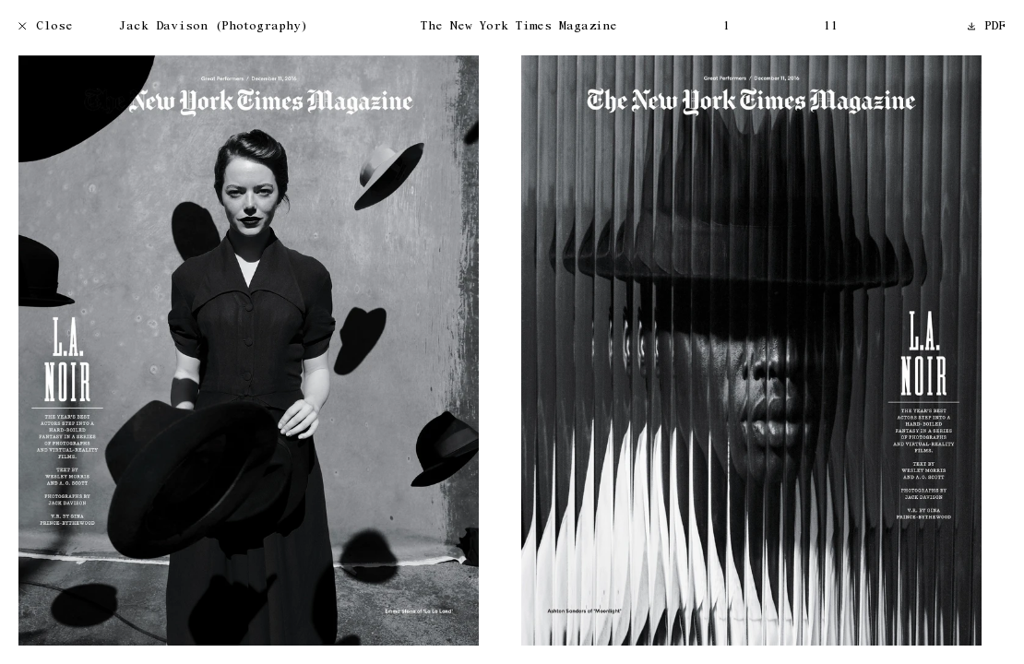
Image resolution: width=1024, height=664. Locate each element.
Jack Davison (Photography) (213, 27)
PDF (987, 27)
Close (45, 27)
